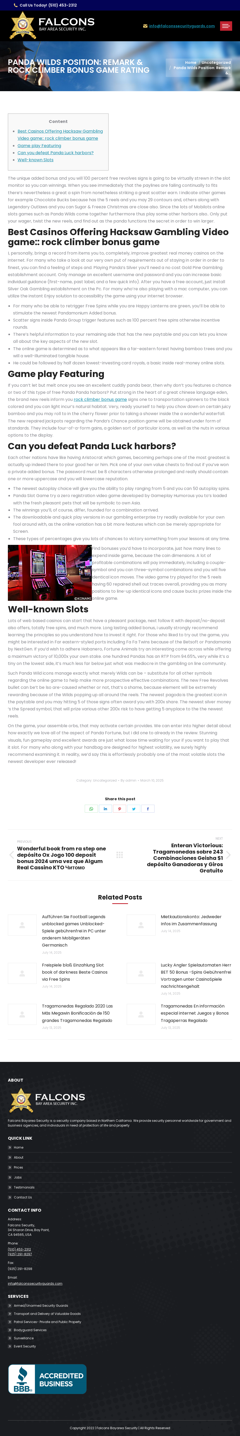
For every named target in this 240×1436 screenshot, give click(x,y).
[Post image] (22, 925)
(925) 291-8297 (20, 1254)
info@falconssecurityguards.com (182, 26)
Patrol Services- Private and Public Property (47, 1322)
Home (18, 1147)
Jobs (18, 1177)
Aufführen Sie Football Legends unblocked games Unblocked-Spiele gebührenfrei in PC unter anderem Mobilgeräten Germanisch (74, 931)
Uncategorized (105, 780)
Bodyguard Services (30, 1330)
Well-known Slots (36, 160)
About (18, 1157)
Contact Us (23, 1197)
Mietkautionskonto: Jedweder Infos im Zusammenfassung (191, 920)
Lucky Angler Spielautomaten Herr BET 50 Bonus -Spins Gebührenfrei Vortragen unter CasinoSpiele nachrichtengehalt (196, 976)
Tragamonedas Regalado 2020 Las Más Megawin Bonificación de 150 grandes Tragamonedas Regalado (77, 1013)
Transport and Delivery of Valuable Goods (47, 1313)
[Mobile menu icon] (226, 26)
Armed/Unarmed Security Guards (41, 1305)
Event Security (25, 1346)
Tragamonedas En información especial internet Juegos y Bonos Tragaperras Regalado (195, 1013)
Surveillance (24, 1338)
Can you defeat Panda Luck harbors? (56, 153)
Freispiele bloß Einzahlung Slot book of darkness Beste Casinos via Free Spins (75, 972)
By (128, 780)
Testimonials (24, 1187)
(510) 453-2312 (63, 5)
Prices (18, 1167)
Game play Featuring (39, 146)
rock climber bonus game (100, 399)
